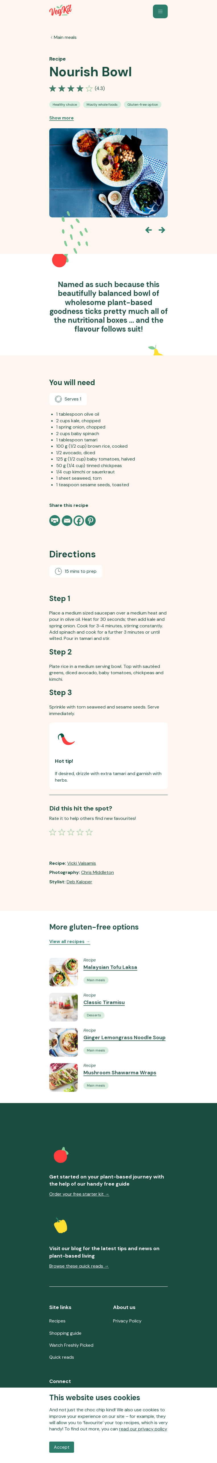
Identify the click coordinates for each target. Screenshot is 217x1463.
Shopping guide (65, 1333)
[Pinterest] (90, 520)
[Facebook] (78, 520)
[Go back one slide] (148, 230)
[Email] (67, 520)
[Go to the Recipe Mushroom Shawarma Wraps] (63, 1097)
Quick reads (61, 1357)
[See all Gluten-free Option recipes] (142, 104)
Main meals (65, 37)
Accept (61, 1447)
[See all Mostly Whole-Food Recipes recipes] (102, 104)
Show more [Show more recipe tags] (61, 118)
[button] (160, 11)
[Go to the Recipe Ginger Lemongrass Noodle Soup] (63, 1062)
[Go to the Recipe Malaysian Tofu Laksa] (63, 991)
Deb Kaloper (79, 882)
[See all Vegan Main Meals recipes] (95, 999)
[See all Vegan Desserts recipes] (94, 1034)
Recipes (57, 1321)
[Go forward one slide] (162, 230)
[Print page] (55, 521)
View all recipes (69, 951)
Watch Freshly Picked (71, 1345)
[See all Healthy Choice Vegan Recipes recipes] (64, 104)
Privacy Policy (127, 1321)
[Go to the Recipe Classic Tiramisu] (63, 1027)
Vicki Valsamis (81, 863)
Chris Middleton (97, 872)
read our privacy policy (143, 1429)
